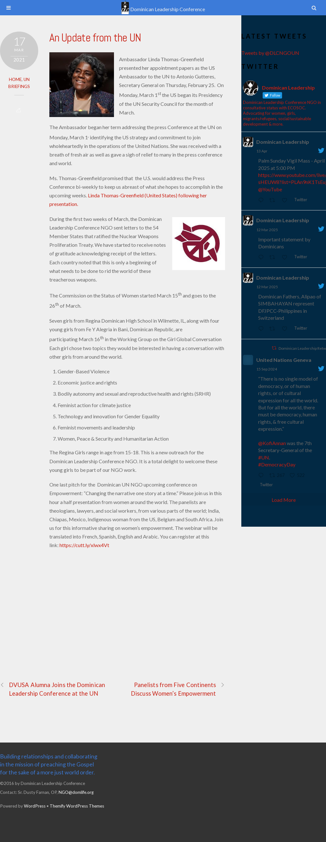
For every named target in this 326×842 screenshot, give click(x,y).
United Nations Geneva (283, 360)
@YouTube (270, 189)
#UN (263, 457)
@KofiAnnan (272, 443)
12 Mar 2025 (267, 229)
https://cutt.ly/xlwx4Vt (84, 545)
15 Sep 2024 (266, 369)
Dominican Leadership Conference (163, 9)
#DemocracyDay (276, 464)
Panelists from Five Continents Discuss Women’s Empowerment (178, 689)
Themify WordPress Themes (77, 806)
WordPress (35, 806)
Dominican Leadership (282, 142)
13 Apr (261, 151)
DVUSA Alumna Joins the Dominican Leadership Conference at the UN (52, 689)
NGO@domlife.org (76, 792)
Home (15, 79)
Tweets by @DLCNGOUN (270, 53)
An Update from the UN (95, 38)
